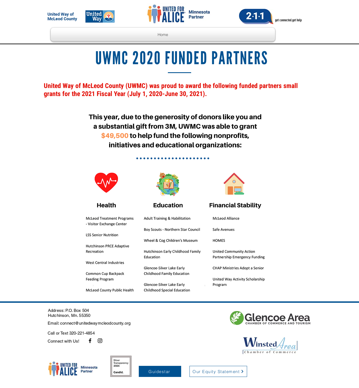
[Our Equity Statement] (218, 371)
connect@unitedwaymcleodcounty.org (95, 323)
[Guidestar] (160, 371)
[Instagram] (100, 341)
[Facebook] (90, 341)
